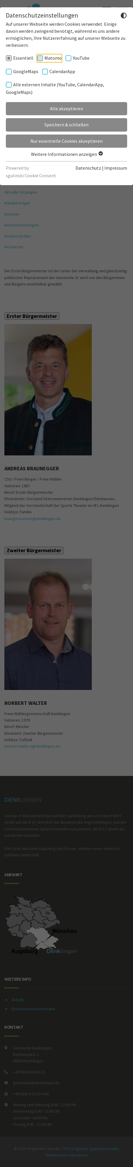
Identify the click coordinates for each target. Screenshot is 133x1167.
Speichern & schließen (66, 125)
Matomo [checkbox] (53, 58)
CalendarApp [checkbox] (62, 71)
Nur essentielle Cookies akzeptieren (66, 141)
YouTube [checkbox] (81, 58)
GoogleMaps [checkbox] (25, 71)
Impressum (115, 168)
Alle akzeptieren (66, 108)
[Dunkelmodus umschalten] (123, 16)
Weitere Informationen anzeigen (66, 154)
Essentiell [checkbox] (23, 58)
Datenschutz (88, 168)
